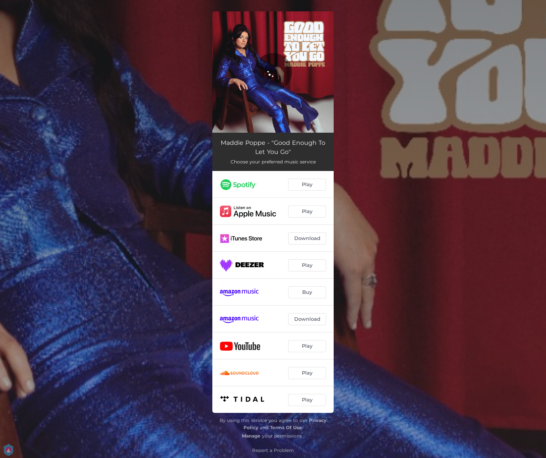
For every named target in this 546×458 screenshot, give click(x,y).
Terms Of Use (286, 427)
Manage (251, 436)
